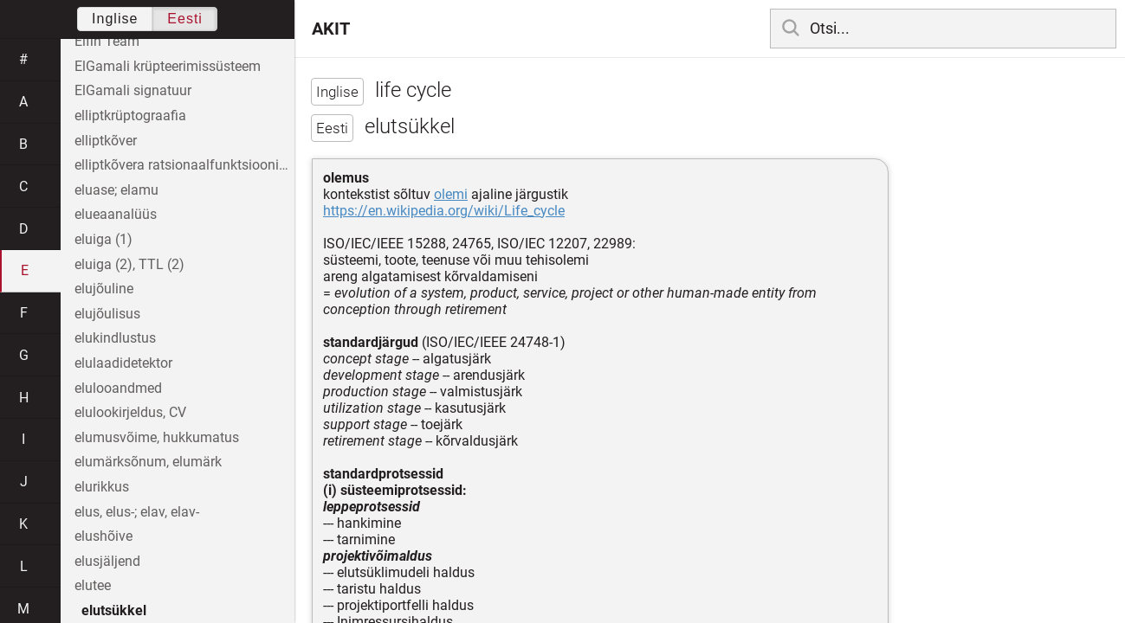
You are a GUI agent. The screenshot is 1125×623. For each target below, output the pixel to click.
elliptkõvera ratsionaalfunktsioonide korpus (184, 165)
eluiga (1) (103, 239)
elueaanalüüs (115, 214)
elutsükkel (113, 610)
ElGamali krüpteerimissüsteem (167, 66)
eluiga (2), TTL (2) (129, 264)
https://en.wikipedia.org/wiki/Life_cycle (444, 210)
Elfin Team (106, 41)
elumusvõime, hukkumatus (156, 437)
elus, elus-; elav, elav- (136, 512)
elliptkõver (105, 140)
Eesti (185, 18)
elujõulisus (107, 313)
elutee (92, 585)
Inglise (115, 18)
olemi (451, 194)
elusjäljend (107, 561)
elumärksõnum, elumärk (148, 461)
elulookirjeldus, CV (130, 412)
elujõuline (103, 288)
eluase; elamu (116, 190)
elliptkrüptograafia (130, 115)
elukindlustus (115, 338)
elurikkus (101, 486)
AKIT (331, 28)
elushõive (103, 536)
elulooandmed (118, 388)
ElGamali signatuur (132, 90)
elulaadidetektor (123, 363)
